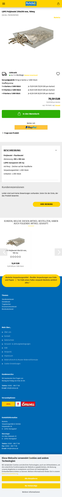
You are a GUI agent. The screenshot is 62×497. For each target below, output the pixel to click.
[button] (3, 252)
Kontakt (7, 336)
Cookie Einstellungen (12, 364)
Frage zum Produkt (11, 133)
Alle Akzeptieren (31, 479)
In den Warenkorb (28, 114)
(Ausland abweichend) (31, 75)
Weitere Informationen (31, 492)
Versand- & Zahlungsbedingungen (17, 344)
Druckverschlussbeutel (9, 307)
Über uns (7, 332)
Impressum (8, 356)
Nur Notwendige (31, 486)
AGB (5, 348)
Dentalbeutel (6, 302)
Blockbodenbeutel (7, 309)
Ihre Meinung (46, 204)
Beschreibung (12, 150)
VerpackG (8, 352)
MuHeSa (57, 18)
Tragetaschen (6, 304)
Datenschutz (9, 340)
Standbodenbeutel (8, 299)
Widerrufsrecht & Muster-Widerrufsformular (21, 360)
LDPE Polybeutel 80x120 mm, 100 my (15, 251)
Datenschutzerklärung (10, 474)
